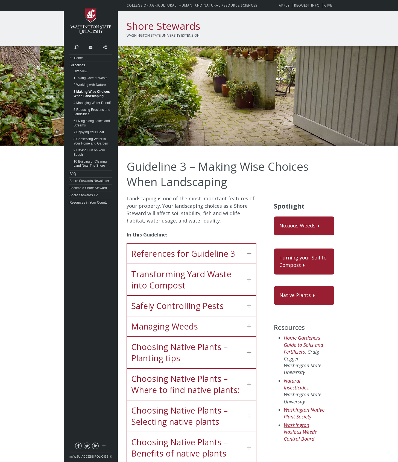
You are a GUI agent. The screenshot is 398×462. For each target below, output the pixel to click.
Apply (284, 5)
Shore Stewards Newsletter (89, 181)
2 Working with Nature (90, 85)
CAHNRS (192, 5)
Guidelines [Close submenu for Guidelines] (77, 65)
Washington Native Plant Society (304, 413)
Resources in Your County (88, 202)
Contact (90, 46)
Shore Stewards (163, 26)
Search (76, 46)
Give (328, 5)
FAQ (72, 174)
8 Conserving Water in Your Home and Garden (91, 141)
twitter (86, 447)
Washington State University (91, 21)
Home (78, 58)
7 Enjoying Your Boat (89, 132)
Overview (80, 71)
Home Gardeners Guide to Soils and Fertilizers (303, 344)
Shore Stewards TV (83, 195)
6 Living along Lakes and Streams (92, 123)
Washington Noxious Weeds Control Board (300, 432)
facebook (78, 447)
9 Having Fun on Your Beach (89, 152)
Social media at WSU (103, 447)
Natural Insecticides (296, 384)
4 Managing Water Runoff (92, 103)
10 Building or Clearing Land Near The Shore (90, 164)
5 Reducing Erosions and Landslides (92, 112)
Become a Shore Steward (88, 188)
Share (105, 46)
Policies (102, 456)
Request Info (307, 5)
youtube (95, 447)
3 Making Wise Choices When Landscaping (92, 94)
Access (87, 456)
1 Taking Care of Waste (90, 78)
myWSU (74, 456)
